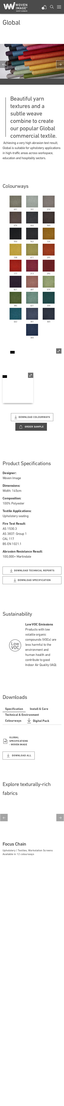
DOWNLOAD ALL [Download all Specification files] (18, 755)
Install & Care (39, 709)
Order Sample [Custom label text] (31, 427)
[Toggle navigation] (59, 7)
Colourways (13, 720)
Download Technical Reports (32, 570)
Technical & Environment (22, 714)
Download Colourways (32, 417)
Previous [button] (4, 64)
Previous (4, 817)
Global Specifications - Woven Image (15, 741)
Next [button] (60, 64)
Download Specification (32, 580)
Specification (14, 709)
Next (60, 817)
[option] (32, 64)
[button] (45, 7)
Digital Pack (38, 720)
